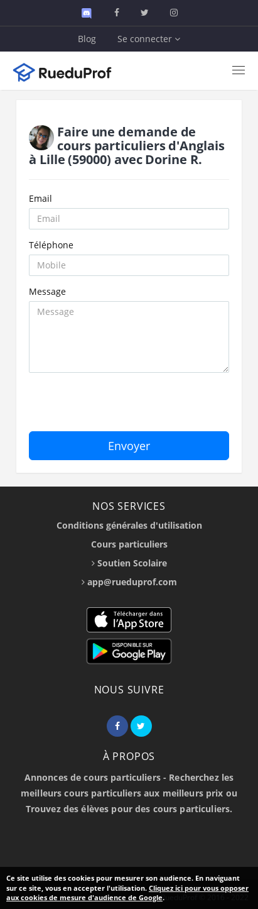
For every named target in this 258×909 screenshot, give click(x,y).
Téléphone (51, 245)
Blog (87, 39)
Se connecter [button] (148, 39)
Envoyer (129, 445)
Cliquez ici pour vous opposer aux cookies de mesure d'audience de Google (127, 893)
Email (40, 198)
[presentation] (124, 406)
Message (47, 291)
